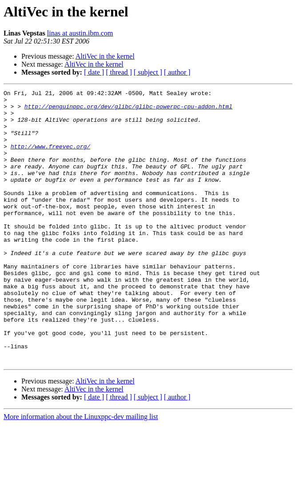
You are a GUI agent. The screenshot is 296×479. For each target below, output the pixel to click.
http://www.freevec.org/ (50, 158)
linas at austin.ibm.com (80, 33)
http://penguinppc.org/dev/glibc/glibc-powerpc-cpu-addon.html (128, 110)
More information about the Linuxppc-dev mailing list (81, 471)
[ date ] (94, 72)
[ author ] (177, 72)
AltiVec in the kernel (105, 56)
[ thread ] (119, 72)
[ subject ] (148, 72)
